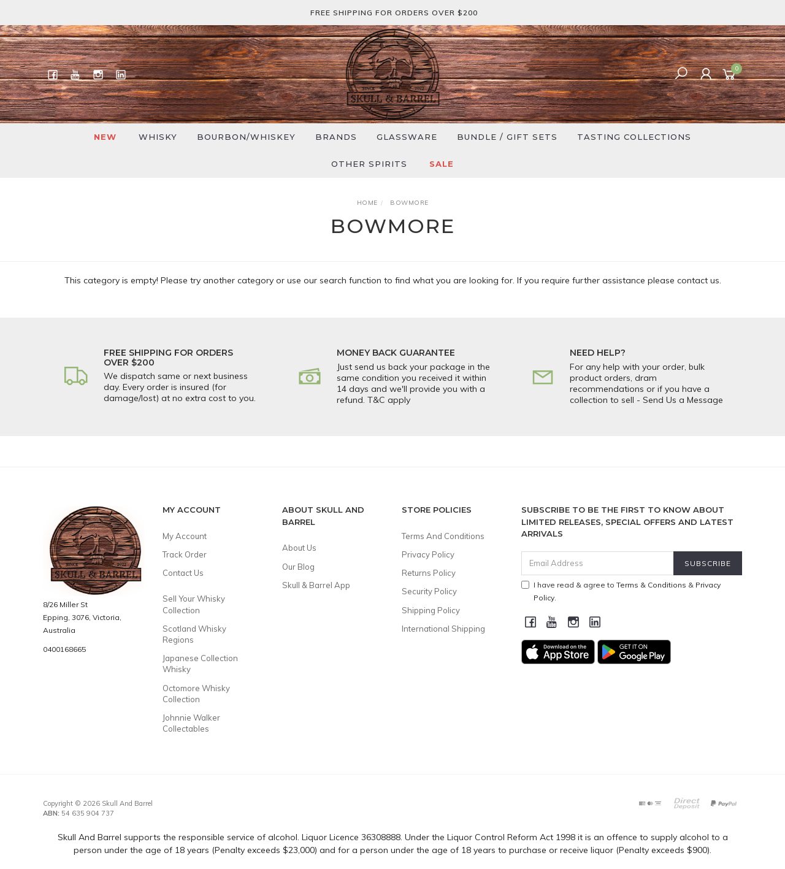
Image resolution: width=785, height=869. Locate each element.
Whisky (158, 137)
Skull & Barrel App (316, 585)
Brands (336, 137)
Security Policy (429, 591)
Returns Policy (429, 573)
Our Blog (298, 567)
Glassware (407, 137)
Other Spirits (369, 164)
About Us (299, 548)
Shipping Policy (431, 610)
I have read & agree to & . (621, 591)
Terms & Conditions (651, 584)
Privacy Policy (428, 554)
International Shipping (443, 629)
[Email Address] (597, 563)
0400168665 (64, 649)
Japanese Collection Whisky (200, 663)
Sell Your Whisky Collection (194, 604)
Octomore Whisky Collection (196, 693)
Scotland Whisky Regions (194, 634)
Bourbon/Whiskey (246, 137)
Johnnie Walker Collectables (191, 723)
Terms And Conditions (443, 536)
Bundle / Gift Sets (507, 137)
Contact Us (183, 573)
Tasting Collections (634, 137)
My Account (185, 536)
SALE (441, 164)
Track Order (185, 554)
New (105, 137)
